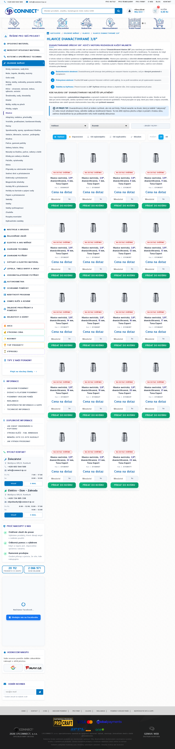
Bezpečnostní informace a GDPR (24, 405)
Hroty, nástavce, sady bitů (17, 69)
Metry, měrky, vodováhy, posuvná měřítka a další (24, 83)
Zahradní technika (17, 249)
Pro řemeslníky (125, 2)
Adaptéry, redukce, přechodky (19, 117)
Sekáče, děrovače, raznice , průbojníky (22, 134)
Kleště (8, 100)
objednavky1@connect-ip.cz (21, 502)
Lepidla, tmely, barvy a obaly (23, 268)
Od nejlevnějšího (97, 137)
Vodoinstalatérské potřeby (23, 275)
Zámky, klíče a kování (18, 301)
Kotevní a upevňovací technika (24, 56)
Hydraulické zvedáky (14, 221)
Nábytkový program (18, 294)
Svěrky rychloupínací (14, 208)
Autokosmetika (15, 281)
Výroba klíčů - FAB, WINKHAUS (22, 433)
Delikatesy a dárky (17, 317)
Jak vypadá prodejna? (18, 441)
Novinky (11, 338)
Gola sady (10, 77)
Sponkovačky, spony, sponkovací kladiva (23, 130)
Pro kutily (111, 2)
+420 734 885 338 (17, 498)
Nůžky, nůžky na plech (15, 104)
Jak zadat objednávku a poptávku (19, 427)
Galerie (88, 711)
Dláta (8, 165)
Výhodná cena (15, 332)
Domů (23, 711)
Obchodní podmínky (17, 388)
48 (166, 137)
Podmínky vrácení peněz (20, 396)
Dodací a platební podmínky (22, 392)
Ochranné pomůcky (18, 288)
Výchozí (61, 137)
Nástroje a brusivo (18, 229)
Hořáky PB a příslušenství (17, 186)
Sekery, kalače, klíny (14, 147)
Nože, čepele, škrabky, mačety (19, 73)
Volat (13, 483)
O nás (150, 2)
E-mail (33, 483)
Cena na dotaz (62, 192)
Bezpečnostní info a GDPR (143, 711)
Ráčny (8, 126)
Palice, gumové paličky (16, 143)
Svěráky (9, 199)
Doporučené (77, 137)
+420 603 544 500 (13, 2)
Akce (9, 326)
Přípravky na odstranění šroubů (19, 169)
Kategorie (55, 33)
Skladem (137, 137)
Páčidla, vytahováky (14, 160)
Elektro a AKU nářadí (19, 242)
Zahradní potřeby (17, 255)
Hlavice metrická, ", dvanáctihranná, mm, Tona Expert (61, 181)
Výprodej (12, 351)
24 (161, 137)
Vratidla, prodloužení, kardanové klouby (23, 121)
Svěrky (8, 203)
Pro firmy (140, 2)
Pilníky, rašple (12, 108)
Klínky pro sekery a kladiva (17, 156)
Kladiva (9, 139)
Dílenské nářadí (71, 33)
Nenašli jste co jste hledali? (23, 437)
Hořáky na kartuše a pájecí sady (20, 190)
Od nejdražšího (119, 137)
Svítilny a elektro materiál (22, 262)
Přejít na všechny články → (22, 371)
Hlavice (86, 33)
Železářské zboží (16, 236)
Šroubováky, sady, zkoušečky (18, 95)
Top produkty (15, 345)
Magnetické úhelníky (15, 182)
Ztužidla (9, 212)
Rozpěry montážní (13, 217)
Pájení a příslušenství (15, 195)
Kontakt (167, 2)
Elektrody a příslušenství (16, 178)
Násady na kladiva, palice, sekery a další (23, 152)
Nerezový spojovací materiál (23, 50)
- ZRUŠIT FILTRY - (150, 126)
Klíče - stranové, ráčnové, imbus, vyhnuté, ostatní (20, 90)
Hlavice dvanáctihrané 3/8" (106, 33)
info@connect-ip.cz (36, 2)
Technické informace (18, 409)
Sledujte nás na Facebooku (23, 617)
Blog (158, 2)
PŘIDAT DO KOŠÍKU (61, 205)
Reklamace (12, 401)
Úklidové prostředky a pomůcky (20, 309)
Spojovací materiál (18, 43)
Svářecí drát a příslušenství (18, 173)
